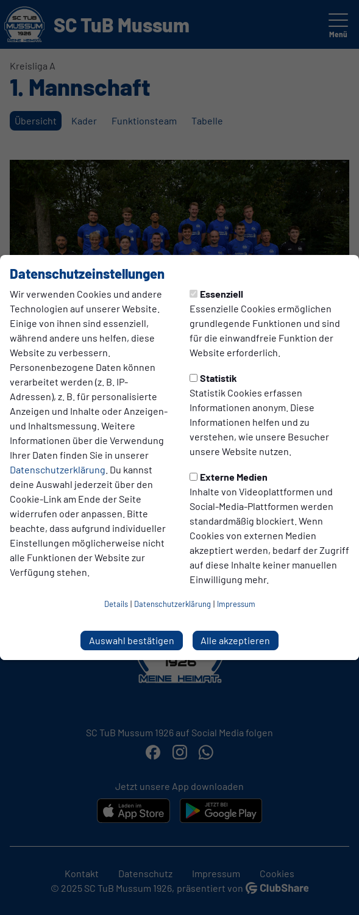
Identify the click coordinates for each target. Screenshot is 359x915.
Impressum (236, 604)
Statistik (213, 378)
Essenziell (216, 294)
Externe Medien (229, 477)
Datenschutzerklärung (57, 469)
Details (116, 604)
